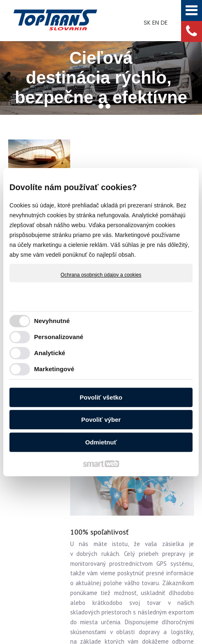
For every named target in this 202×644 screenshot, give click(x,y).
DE (165, 23)
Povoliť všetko (101, 397)
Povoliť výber (101, 419)
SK (148, 23)
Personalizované (58, 336)
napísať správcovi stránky (162, 594)
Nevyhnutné (52, 320)
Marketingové (54, 368)
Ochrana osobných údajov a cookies (101, 275)
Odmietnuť (101, 442)
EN (156, 23)
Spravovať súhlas (141, 602)
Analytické (49, 352)
